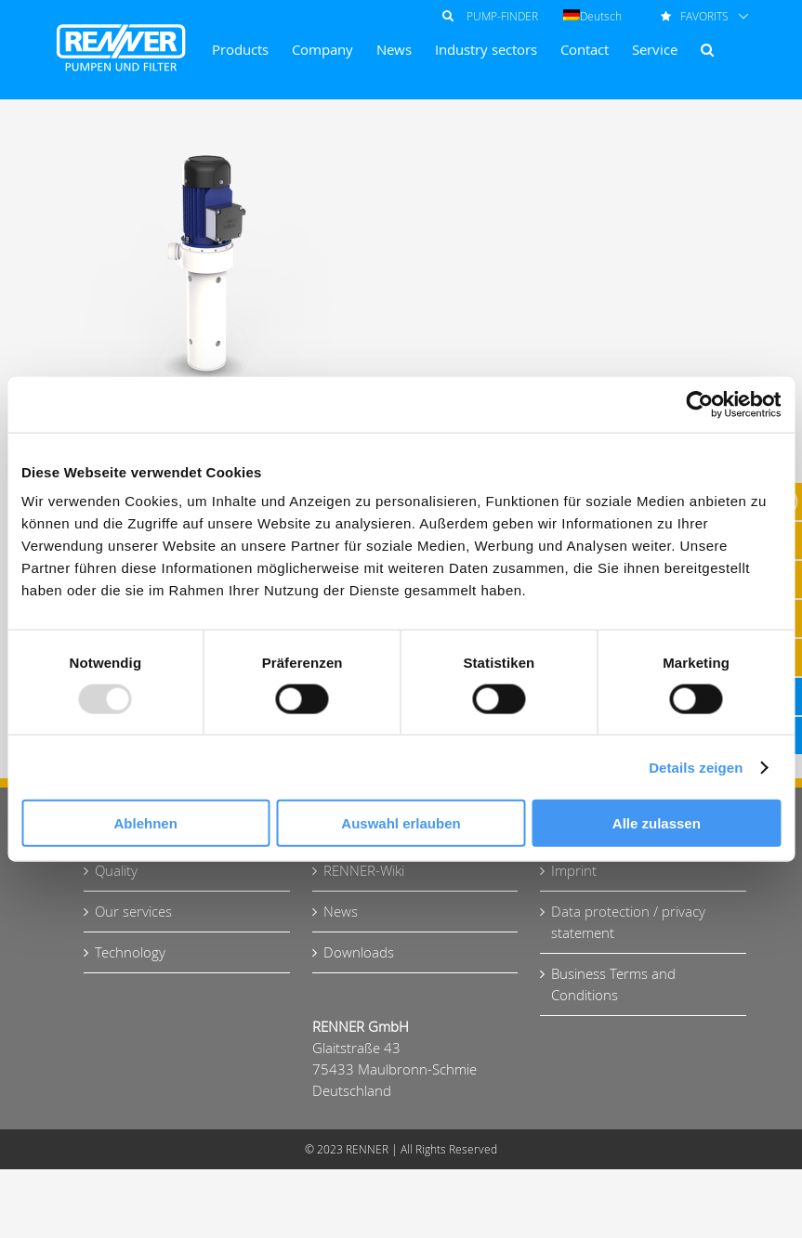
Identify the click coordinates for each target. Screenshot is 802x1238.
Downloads (358, 952)
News (340, 911)
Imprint (574, 870)
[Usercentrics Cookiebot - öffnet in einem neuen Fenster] (699, 404)
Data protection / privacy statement (628, 922)
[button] (707, 49)
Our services (133, 911)
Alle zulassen (656, 823)
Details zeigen (696, 767)
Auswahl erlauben (400, 823)
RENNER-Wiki (363, 870)
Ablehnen (145, 823)
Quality (116, 870)
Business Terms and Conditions (613, 984)
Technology (130, 952)
